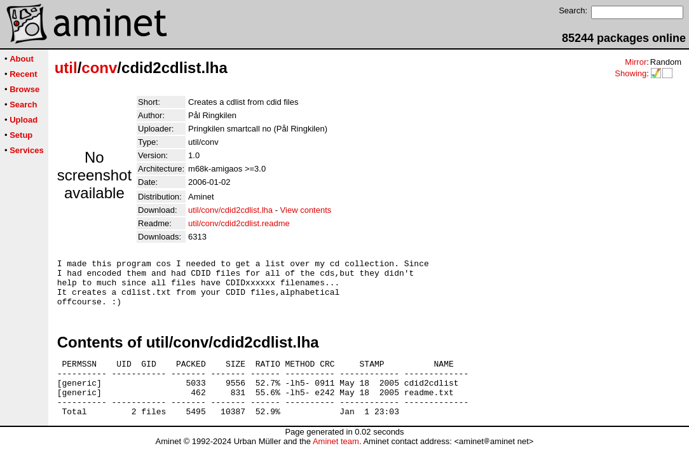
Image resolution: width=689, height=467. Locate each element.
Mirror (635, 62)
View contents (306, 210)
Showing (630, 73)
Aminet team (336, 462)
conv (99, 67)
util (66, 67)
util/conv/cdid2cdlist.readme (239, 223)
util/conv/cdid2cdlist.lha (230, 210)
